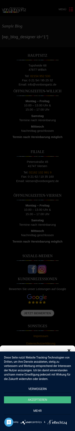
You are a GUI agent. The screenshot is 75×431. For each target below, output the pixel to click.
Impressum (60, 425)
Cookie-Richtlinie (18, 425)
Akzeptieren (37, 394)
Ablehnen (37, 405)
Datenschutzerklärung (40, 425)
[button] (69, 350)
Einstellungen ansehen (37, 416)
